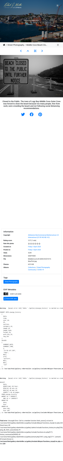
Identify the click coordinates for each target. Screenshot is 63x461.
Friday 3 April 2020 (34, 247)
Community (32, 270)
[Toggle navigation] (57, 5)
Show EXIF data (11, 299)
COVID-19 (40, 270)
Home (4, 44)
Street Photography (15, 45)
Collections (32, 267)
